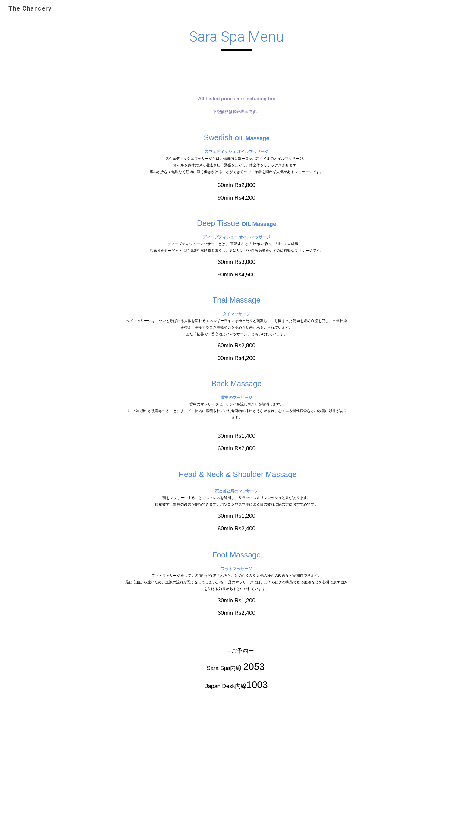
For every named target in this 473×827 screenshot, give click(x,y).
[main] (236, 39)
